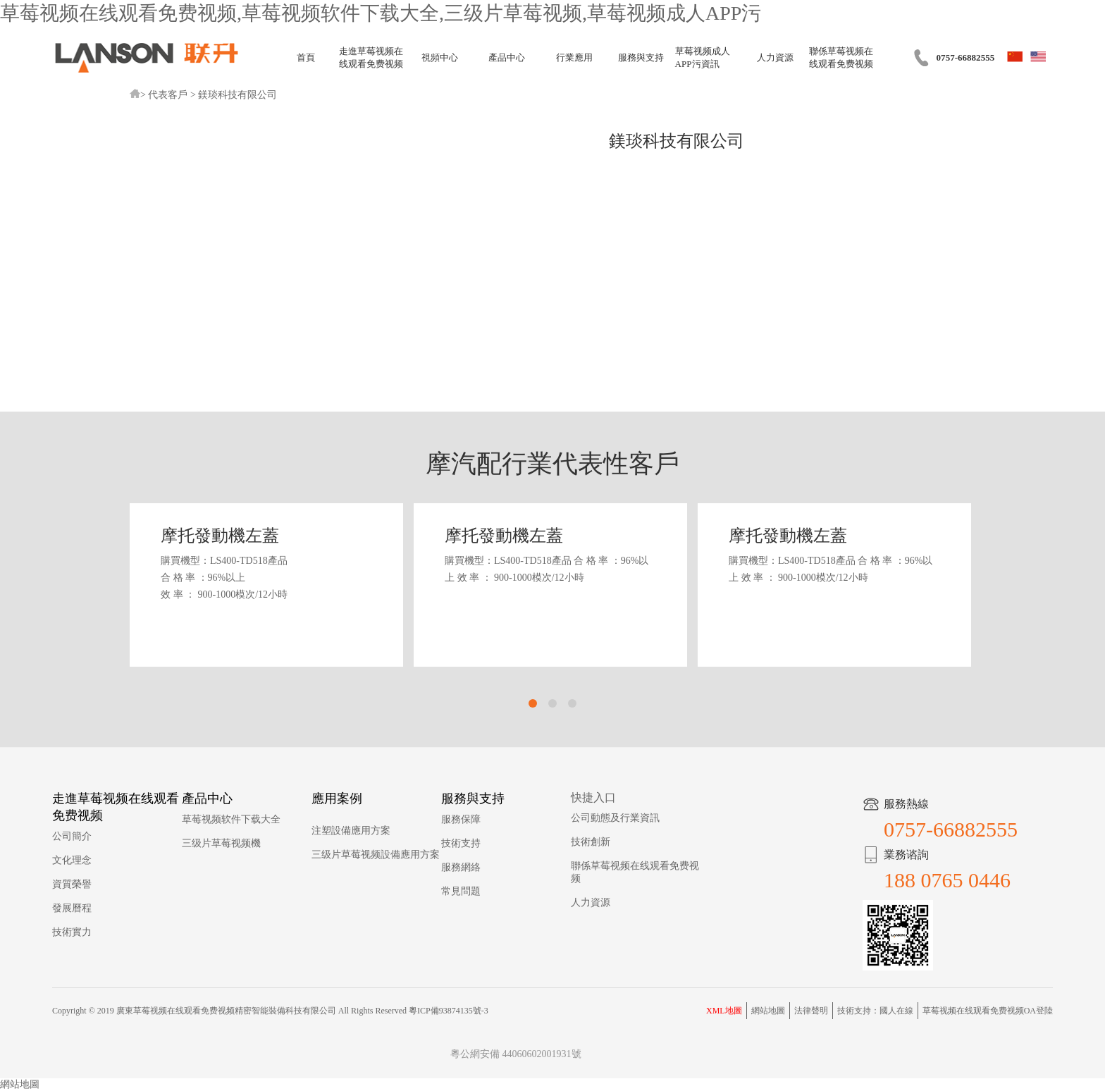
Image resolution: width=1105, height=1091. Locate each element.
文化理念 (72, 860)
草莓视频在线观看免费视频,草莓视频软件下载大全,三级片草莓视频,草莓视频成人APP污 (380, 13)
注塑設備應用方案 (350, 830)
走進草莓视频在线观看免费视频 (371, 57)
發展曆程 (72, 908)
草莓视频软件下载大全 (231, 819)
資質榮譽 (72, 884)
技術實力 (72, 932)
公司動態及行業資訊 (615, 818)
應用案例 (336, 798)
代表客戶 (167, 95)
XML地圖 (724, 1011)
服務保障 (461, 819)
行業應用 (574, 57)
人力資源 (775, 57)
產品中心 (506, 57)
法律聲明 (811, 1011)
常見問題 (461, 891)
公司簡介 (72, 836)
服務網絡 (461, 867)
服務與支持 (641, 57)
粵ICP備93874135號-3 (448, 1011)
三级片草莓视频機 (221, 843)
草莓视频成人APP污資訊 (702, 57)
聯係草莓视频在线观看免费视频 (841, 57)
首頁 (306, 57)
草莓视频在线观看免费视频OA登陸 (987, 1011)
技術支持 (461, 843)
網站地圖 (768, 1011)
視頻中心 (439, 57)
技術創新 (590, 842)
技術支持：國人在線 (875, 1011)
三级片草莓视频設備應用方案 (375, 854)
